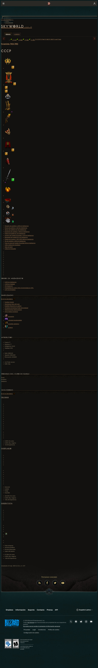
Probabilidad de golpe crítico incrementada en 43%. (19, 288)
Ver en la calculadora (8, 299)
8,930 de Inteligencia (10, 282)
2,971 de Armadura (10, 289)
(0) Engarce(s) (9, 286)
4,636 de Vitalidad (10, 284)
